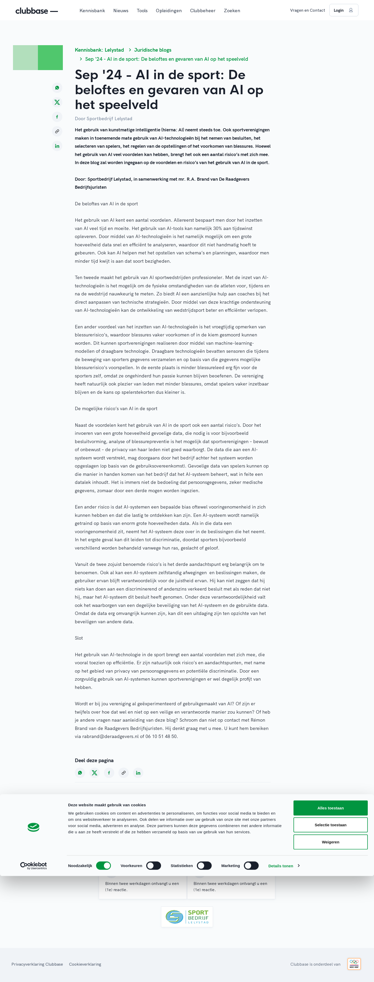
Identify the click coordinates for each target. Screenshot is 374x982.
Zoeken (232, 10)
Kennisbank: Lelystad (99, 49)
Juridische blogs (152, 49)
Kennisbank (92, 10)
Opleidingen (169, 10)
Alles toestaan (330, 914)
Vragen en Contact (307, 10)
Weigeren (330, 948)
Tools (142, 10)
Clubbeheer (203, 10)
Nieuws (120, 10)
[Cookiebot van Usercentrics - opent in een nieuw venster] (33, 972)
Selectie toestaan (331, 931)
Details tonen (280, 972)
